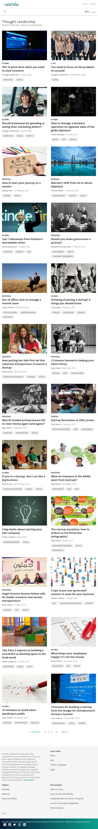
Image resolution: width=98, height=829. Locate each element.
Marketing (8, 136)
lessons (56, 373)
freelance (8, 317)
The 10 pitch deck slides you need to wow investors (23, 68)
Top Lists (34, 723)
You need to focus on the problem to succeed (72, 68)
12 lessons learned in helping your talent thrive (72, 362)
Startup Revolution (61, 429)
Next (64, 731)
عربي (93, 12)
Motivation (58, 666)
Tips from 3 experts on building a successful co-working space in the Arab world (24, 654)
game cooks (68, 312)
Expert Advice (22, 433)
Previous (36, 731)
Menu (87, 11)
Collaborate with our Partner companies (67, 798)
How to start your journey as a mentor (21, 184)
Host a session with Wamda (61, 794)
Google (82, 723)
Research (6, 794)
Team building (77, 373)
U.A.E (53, 63)
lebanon (31, 377)
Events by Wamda (9, 798)
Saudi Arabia (58, 252)
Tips (63, 139)
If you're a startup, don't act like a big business (23, 478)
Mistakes (7, 610)
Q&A (65, 373)
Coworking (8, 666)
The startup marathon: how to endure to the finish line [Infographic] (70, 533)
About (85, 4)
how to (30, 136)
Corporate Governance (63, 256)
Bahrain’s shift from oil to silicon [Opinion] (71, 184)
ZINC (76, 429)
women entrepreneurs (13, 377)
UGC (54, 603)
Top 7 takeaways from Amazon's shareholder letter (22, 240)
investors (8, 433)
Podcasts (5, 789)
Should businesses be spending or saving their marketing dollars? (23, 125)
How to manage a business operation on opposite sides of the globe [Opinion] (73, 126)
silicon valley (59, 723)
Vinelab (56, 312)
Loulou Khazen (10, 312)
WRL (76, 489)
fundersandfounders (62, 546)
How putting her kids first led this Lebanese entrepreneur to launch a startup (24, 364)
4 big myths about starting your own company (22, 531)
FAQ (52, 760)
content (89, 603)
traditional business (13, 489)
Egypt (29, 666)
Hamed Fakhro (59, 196)
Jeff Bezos (8, 252)
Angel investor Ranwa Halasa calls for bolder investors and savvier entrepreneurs (23, 597)
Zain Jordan (87, 429)
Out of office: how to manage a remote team (21, 301)
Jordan (54, 416)
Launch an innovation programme (64, 803)
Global (5, 63)
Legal (52, 769)
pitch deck (8, 80)
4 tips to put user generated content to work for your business (72, 592)
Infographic (58, 550)
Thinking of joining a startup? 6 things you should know (70, 301)
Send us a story (56, 789)
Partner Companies (58, 765)
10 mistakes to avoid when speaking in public (19, 711)
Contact (93, 4)
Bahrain (55, 179)
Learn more (29, 780)
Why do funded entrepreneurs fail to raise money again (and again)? (23, 421)
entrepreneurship (11, 542)
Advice (19, 80)
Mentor (7, 196)
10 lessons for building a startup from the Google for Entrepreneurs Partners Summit (73, 710)
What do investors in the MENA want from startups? (71, 478)
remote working (28, 312)
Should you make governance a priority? (71, 240)
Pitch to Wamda (56, 808)
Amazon (19, 252)
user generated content (70, 603)
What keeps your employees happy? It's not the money (69, 655)
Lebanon (6, 356)
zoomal (81, 312)
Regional (6, 179)
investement (58, 489)
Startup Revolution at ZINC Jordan (72, 420)
